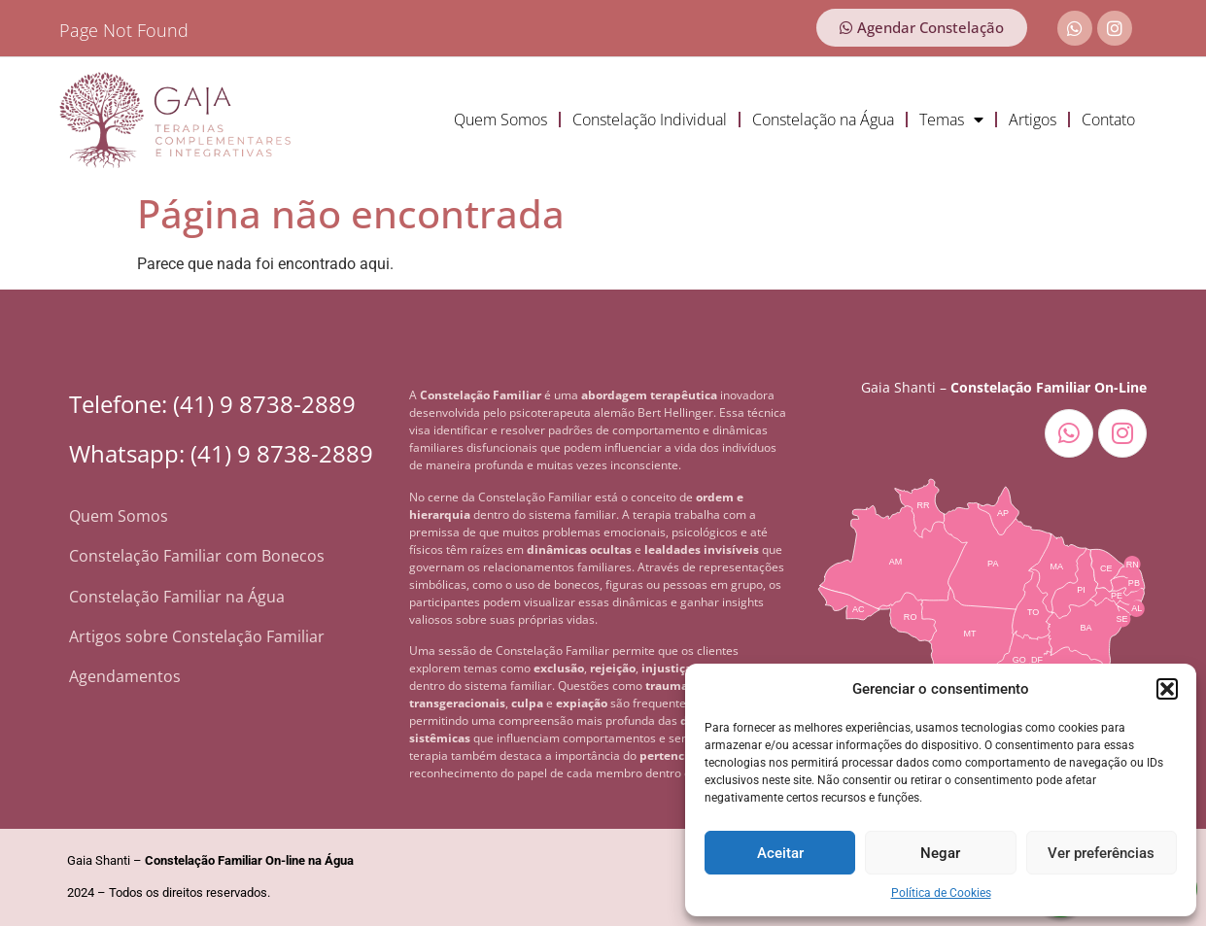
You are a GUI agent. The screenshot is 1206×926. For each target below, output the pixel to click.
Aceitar (780, 853)
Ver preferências (1101, 853)
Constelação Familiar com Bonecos (197, 555)
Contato (1108, 119)
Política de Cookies (941, 893)
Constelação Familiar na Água (177, 596)
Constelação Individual (649, 119)
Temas (951, 119)
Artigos (1032, 119)
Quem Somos (500, 119)
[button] (1167, 689)
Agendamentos (125, 676)
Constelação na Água (823, 119)
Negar (940, 853)
